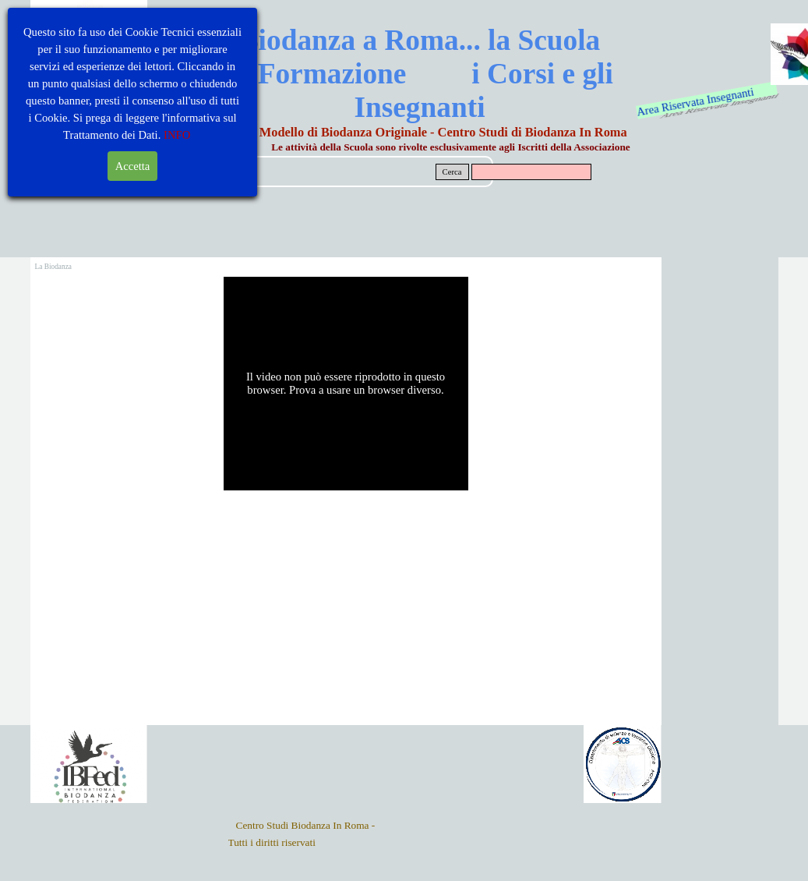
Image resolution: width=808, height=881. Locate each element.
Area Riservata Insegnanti (695, 101)
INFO (177, 135)
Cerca (452, 172)
